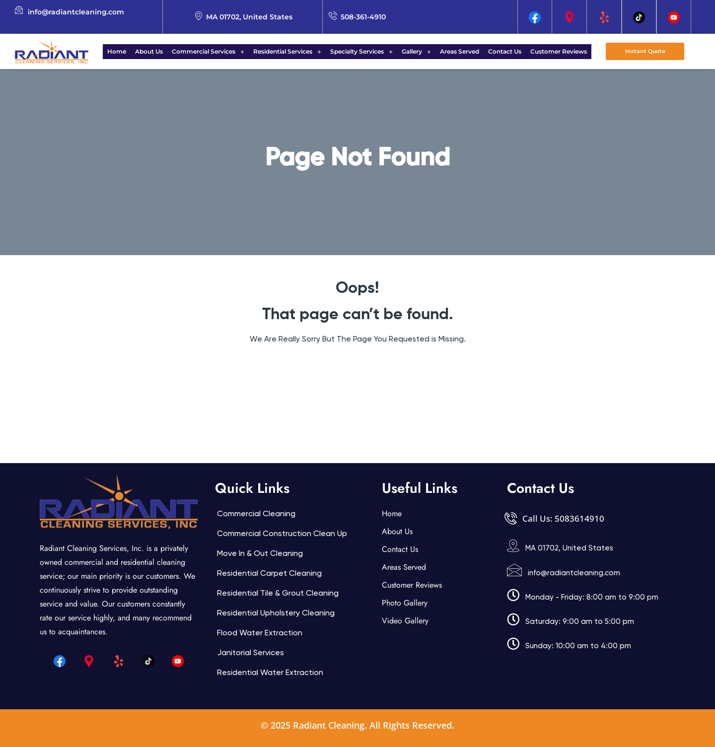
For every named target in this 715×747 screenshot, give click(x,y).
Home (128, 51)
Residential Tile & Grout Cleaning (278, 593)
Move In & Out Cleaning (260, 553)
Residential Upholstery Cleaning (276, 612)
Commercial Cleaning (256, 513)
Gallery (413, 51)
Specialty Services (361, 51)
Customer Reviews (546, 51)
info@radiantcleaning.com (574, 572)
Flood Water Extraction (259, 632)
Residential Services (290, 51)
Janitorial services (250, 652)
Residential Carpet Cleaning (269, 573)
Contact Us (495, 51)
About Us (158, 51)
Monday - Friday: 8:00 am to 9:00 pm (591, 597)
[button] (214, 52)
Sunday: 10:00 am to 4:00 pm (578, 645)
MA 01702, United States (569, 547)
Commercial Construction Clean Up (282, 533)
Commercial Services (214, 51)
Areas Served (453, 51)
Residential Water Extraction (270, 672)
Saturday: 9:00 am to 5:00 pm (579, 621)
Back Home (357, 368)
